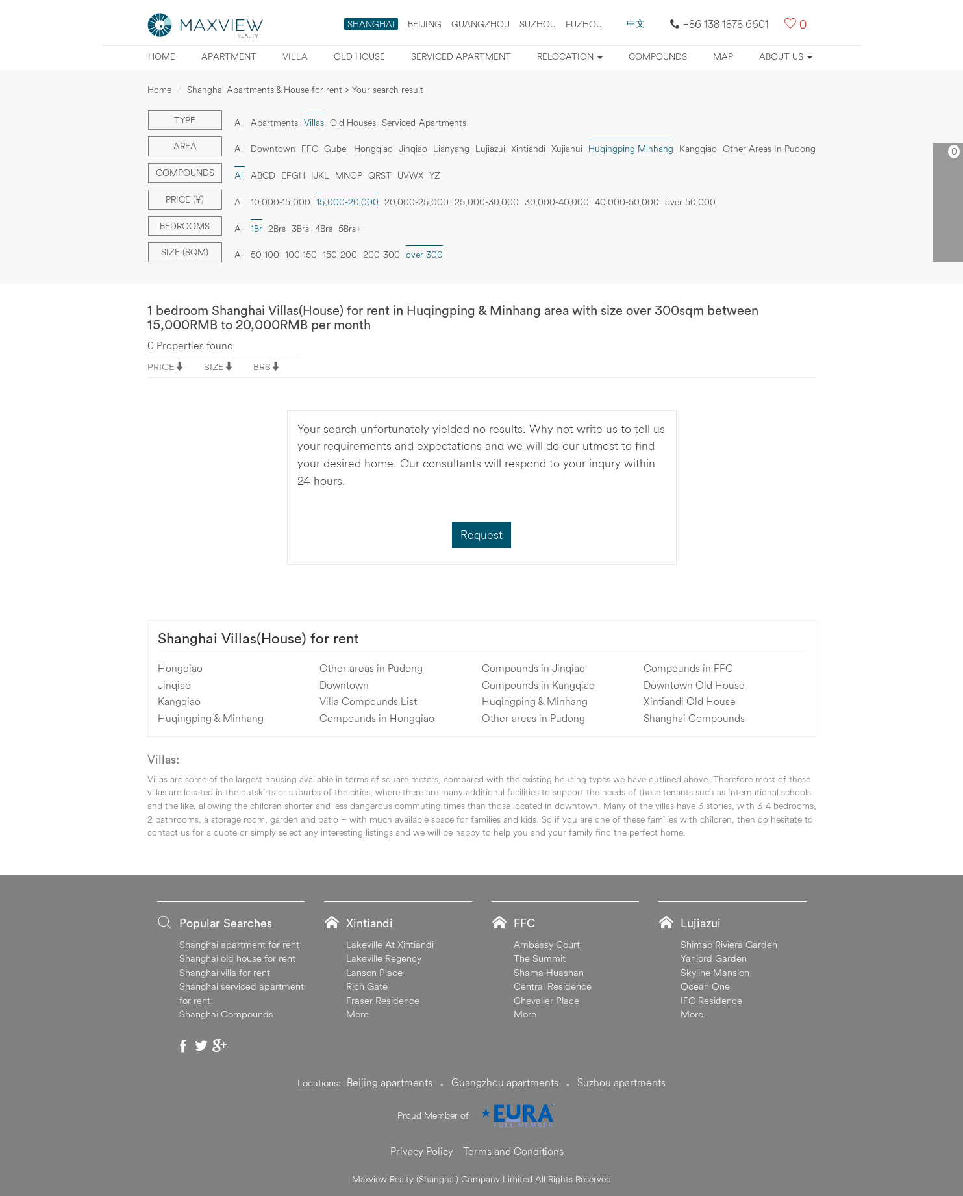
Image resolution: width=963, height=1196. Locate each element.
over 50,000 (690, 202)
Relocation (570, 56)
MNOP (348, 175)
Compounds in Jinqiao (533, 668)
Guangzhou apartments (504, 1082)
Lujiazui (490, 149)
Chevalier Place (546, 1000)
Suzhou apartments (621, 1082)
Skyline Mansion (715, 972)
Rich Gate (367, 986)
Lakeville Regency (383, 958)
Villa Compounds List (368, 701)
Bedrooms (185, 226)
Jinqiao (413, 149)
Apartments (274, 123)
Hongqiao (373, 149)
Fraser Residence (382, 1000)
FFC (309, 149)
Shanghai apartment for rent (239, 944)
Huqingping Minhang (630, 149)
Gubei (336, 149)
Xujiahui (566, 149)
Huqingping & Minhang (211, 718)
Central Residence (553, 986)
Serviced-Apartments (424, 123)
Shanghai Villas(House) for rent (258, 638)
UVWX (410, 175)
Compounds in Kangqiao (538, 685)
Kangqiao (698, 149)
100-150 (301, 254)
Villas (314, 123)
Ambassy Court (547, 944)
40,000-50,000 (627, 202)
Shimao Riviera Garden (729, 944)
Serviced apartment (461, 56)
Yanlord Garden (714, 958)
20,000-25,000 (416, 202)
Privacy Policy (421, 1151)
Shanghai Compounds (694, 718)
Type (184, 120)
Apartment (228, 56)
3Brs (300, 228)
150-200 (340, 254)
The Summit (540, 958)
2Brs (277, 228)
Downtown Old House (694, 685)
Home (161, 56)
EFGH (293, 175)
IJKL (320, 175)
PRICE (161, 366)
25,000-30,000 (487, 202)
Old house (359, 56)
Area (185, 146)
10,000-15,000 (280, 202)
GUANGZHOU (480, 24)
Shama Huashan (549, 972)
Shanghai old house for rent (237, 958)
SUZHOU (537, 24)
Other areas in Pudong (371, 668)
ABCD (263, 175)
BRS (262, 366)
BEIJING (425, 24)
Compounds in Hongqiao (376, 718)
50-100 (265, 254)
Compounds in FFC (688, 668)
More (357, 1014)
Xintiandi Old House (690, 701)
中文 (636, 23)
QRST (380, 175)
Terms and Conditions (513, 1151)
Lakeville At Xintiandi (390, 944)
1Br (256, 228)
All (239, 123)
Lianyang (451, 149)
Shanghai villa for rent (224, 972)
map (723, 56)
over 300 (424, 254)
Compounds (658, 56)
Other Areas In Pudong (769, 149)
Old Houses (353, 123)
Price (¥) (185, 199)
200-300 (381, 254)
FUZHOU (584, 24)
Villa (295, 56)
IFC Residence (711, 1000)
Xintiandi (528, 149)
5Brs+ (349, 228)
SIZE (214, 366)
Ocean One (705, 986)
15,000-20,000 (347, 202)
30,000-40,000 (557, 202)
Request (481, 534)
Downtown (273, 149)
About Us (785, 56)
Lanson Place (374, 972)
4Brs (323, 228)
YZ (434, 175)
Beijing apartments (389, 1082)
